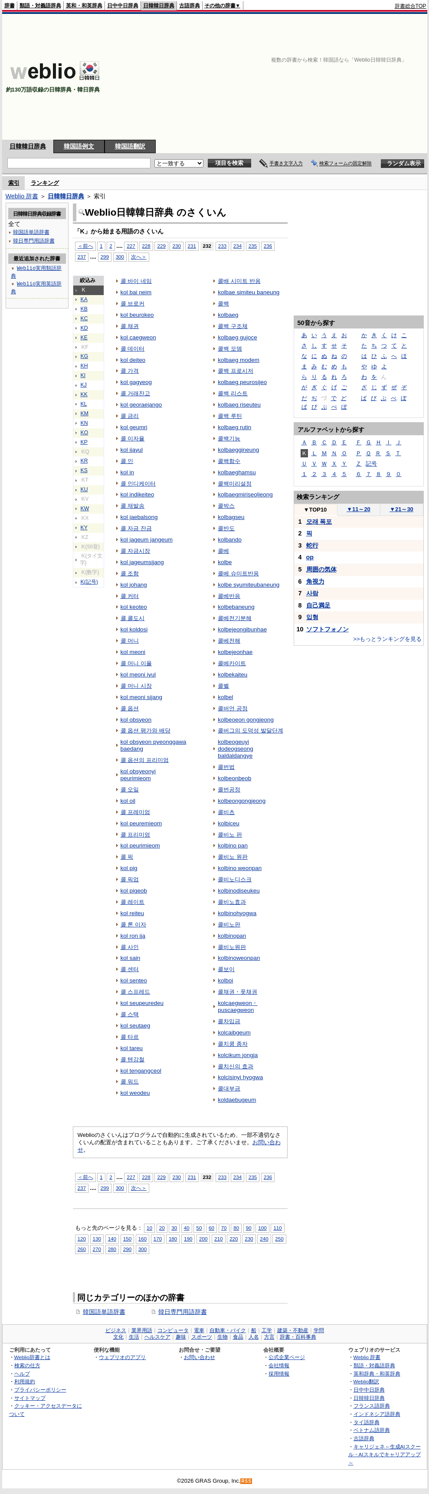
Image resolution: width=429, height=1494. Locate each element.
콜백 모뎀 (230, 348)
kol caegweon (138, 337)
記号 (371, 463)
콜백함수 (229, 461)
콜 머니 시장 (136, 686)
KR (84, 461)
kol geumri (134, 427)
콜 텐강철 (133, 1059)
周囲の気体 (321, 569)
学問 (319, 1330)
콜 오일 (130, 789)
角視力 (315, 581)
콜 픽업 (130, 879)
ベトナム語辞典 (372, 1430)
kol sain (131, 958)
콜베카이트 (232, 663)
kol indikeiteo (137, 494)
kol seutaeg (136, 1025)
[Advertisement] (332, 77)
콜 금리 (130, 416)
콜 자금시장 (136, 551)
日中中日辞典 (122, 5)
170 (158, 1238)
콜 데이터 (133, 348)
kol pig (129, 868)
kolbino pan (233, 845)
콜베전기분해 (235, 618)
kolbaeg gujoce (237, 337)
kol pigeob (134, 890)
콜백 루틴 (230, 416)
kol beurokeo (137, 315)
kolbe (225, 562)
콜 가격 (130, 371)
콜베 (223, 551)
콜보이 (226, 969)
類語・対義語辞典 (40, 5)
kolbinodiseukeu (238, 890)
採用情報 (279, 1373)
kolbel (225, 697)
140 (112, 1238)
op (310, 557)
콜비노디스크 (235, 879)
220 (233, 1238)
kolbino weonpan (240, 868)
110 (277, 1228)
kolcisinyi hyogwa (240, 1077)
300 (120, 256)
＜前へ (85, 246)
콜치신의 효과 (235, 1066)
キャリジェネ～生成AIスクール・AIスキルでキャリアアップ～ (384, 1454)
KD (84, 328)
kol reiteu (132, 913)
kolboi (225, 980)
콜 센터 (130, 969)
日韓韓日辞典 (158, 5)
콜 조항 (130, 573)
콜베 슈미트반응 (238, 573)
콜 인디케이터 (138, 483)
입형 (312, 617)
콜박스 (226, 505)
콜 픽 (127, 857)
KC (84, 318)
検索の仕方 (27, 1365)
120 (82, 1238)
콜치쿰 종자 (233, 1044)
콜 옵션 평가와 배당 (145, 730)
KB (84, 309)
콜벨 (223, 686)
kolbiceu (228, 823)
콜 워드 (130, 1081)
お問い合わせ (199, 1357)
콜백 (223, 303)
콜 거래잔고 (136, 393)
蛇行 (312, 545)
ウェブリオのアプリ (122, 1357)
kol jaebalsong (139, 517)
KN (84, 423)
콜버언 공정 (233, 708)
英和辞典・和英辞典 (377, 1373)
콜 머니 (130, 640)
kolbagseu (231, 517)
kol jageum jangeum (147, 539)
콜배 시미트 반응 (239, 281)
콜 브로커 (133, 303)
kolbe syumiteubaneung (248, 584)
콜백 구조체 (233, 326)
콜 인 (127, 461)
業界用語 (141, 1330)
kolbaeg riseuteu (239, 404)
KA (84, 299)
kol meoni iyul (138, 674)
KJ (84, 385)
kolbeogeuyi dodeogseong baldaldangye (235, 749)
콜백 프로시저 (235, 371)
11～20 (358, 509)
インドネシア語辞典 (377, 1414)
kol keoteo (134, 607)
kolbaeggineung (238, 450)
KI (83, 375)
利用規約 (24, 1381)
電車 (199, 1330)
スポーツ (201, 1337)
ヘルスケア (157, 1337)
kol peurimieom (140, 845)
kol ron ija (133, 936)
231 (192, 246)
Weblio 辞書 (22, 196)
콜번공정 (229, 789)
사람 (312, 593)
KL (84, 404)
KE (84, 338)
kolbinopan (232, 936)
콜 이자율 (133, 438)
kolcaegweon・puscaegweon (238, 1006)
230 (176, 246)
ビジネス (115, 1330)
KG (84, 356)
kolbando (230, 539)
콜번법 (226, 767)
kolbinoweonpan (239, 958)
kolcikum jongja (238, 1055)
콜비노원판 (232, 947)
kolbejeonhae (235, 652)
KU (84, 489)
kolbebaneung (236, 607)
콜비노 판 (230, 834)
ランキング (45, 183)
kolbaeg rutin (234, 427)
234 (237, 246)
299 (105, 256)
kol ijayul (132, 450)
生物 (222, 1337)
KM (84, 413)
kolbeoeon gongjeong (246, 719)
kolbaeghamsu (237, 472)
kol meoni (133, 652)
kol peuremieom (141, 823)
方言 (269, 1337)
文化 (118, 1337)
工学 (267, 1330)
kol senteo (134, 980)
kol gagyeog (136, 382)
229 (161, 246)
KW (85, 509)
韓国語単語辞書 (104, 1311)
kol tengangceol (141, 1070)
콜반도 (226, 528)
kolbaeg (228, 315)
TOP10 (315, 509)
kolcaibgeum (234, 1032)
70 (224, 1228)
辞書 (9, 5)
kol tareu (132, 1048)
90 (249, 1228)
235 (253, 246)
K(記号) (89, 582)
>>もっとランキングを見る (387, 639)
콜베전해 (229, 640)
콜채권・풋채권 (237, 991)
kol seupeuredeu (142, 1003)
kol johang (134, 584)
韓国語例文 (79, 146)
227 (131, 246)
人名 (254, 1337)
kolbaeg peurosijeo (242, 382)
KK (84, 394)
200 (203, 1238)
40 (187, 1228)
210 (218, 1238)
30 (174, 1228)
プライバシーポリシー (40, 1389)
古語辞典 (189, 5)
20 (162, 1228)
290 (127, 1249)
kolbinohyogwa (237, 913)
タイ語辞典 (367, 1422)
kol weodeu (135, 1093)
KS (84, 470)
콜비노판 (229, 924)
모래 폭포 (319, 521)
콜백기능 (229, 438)
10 (149, 1228)
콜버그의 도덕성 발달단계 (250, 730)
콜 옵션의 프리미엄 (145, 760)
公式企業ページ (287, 1357)
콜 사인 (130, 947)
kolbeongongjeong (241, 801)
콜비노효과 (232, 902)
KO (84, 433)
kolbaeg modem (238, 360)
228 (146, 246)
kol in (127, 472)
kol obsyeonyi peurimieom (138, 774)
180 (173, 1238)
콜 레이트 (133, 902)
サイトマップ (30, 1398)
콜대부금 (229, 1088)
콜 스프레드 (136, 991)
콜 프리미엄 (136, 834)
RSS (246, 1481)
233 (222, 246)
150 (127, 1238)
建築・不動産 (292, 1330)
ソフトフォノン (327, 629)
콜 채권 (130, 326)
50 (199, 1228)
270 (97, 1249)
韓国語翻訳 (130, 146)
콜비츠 (226, 812)
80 (236, 1228)
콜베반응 (229, 596)
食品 (238, 1337)
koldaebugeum (237, 1100)
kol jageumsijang (142, 562)
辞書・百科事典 (298, 1337)
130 (97, 1238)
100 (262, 1228)
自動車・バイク (228, 1330)
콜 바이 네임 (136, 281)
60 (211, 1228)
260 (82, 1249)
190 (188, 1238)
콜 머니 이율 (136, 663)
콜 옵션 (130, 708)
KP (84, 442)
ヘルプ (22, 1373)
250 (279, 1238)
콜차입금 (229, 1021)
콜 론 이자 (133, 924)
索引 (14, 183)
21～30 (401, 509)
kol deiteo (133, 360)
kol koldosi (134, 629)
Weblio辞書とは (32, 1357)
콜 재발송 (133, 505)
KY (84, 528)
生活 (134, 1337)
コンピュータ (173, 1330)
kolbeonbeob (234, 778)
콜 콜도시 (133, 618)
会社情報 (279, 1365)
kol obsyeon (136, 719)
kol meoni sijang (141, 697)
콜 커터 (130, 596)
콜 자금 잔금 (136, 528)
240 (264, 1238)
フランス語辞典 (372, 1406)
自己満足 (318, 605)
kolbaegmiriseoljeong (245, 494)
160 (142, 1238)
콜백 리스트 (233, 393)
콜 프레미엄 (136, 812)
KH (84, 366)
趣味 (181, 1337)
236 (268, 246)
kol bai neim (136, 292)
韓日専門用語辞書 (182, 1311)
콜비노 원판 (233, 857)
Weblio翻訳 (366, 1381)
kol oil (128, 801)
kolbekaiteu (232, 674)
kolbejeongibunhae (242, 629)
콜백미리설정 (235, 483)
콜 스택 (130, 1014)
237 (82, 256)
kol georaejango (141, 404)
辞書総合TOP (410, 6)
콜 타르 (130, 1037)
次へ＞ (139, 256)
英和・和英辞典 (84, 5)
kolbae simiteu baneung (248, 292)
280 (112, 1249)
